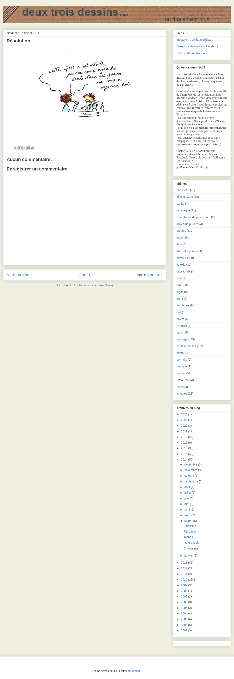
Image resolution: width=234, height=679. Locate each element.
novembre (191, 470)
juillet (188, 492)
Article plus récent (19, 275)
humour (181, 258)
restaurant (182, 380)
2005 (184, 607)
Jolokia (181, 264)
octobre (189, 475)
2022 (184, 420)
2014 (184, 459)
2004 (184, 613)
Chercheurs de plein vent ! (193, 217)
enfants (181, 230)
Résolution (190, 531)
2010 (184, 579)
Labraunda (183, 271)
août (187, 487)
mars (188, 515)
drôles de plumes (187, 224)
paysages (182, 339)
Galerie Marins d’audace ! (193, 53)
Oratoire (181, 326)
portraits (181, 359)
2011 (184, 574)
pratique (181, 366)
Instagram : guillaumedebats (194, 39)
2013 (184, 562)
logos (179, 292)
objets (180, 319)
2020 (184, 425)
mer (178, 298)
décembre (191, 464)
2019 (184, 431)
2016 (184, 448)
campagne (183, 210)
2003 (184, 619)
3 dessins (190, 526)
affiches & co (184, 196)
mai (187, 504)
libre (179, 278)
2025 (184, 414)
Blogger (136, 670)
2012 (184, 568)
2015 (184, 454)
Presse (181, 373)
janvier (189, 555)
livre (179, 285)
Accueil (85, 275)
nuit (178, 312)
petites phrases (186, 346)
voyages (181, 393)
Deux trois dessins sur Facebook (197, 46)
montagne (182, 305)
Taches (188, 537)
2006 (184, 602)
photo (180, 353)
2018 (184, 437)
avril (187, 509)
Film (179, 244)
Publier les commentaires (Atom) (93, 285)
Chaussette (191, 548)
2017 (184, 442)
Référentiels (191, 542)
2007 (184, 596)
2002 (184, 624)
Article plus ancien (150, 275)
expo (179, 237)
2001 (184, 630)
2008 (184, 591)
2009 (184, 585)
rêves (179, 387)
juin (187, 498)
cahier (180, 203)
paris (179, 332)
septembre (191, 481)
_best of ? (182, 190)
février (188, 521)
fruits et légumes (187, 251)
